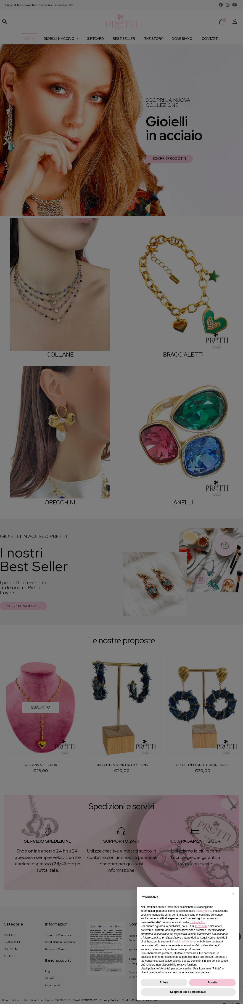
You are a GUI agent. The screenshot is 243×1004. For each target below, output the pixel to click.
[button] (233, 894)
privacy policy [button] (204, 910)
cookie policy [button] (197, 922)
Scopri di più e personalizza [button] (188, 991)
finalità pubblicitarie (183, 941)
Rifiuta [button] (164, 982)
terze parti (201, 926)
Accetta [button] (212, 982)
